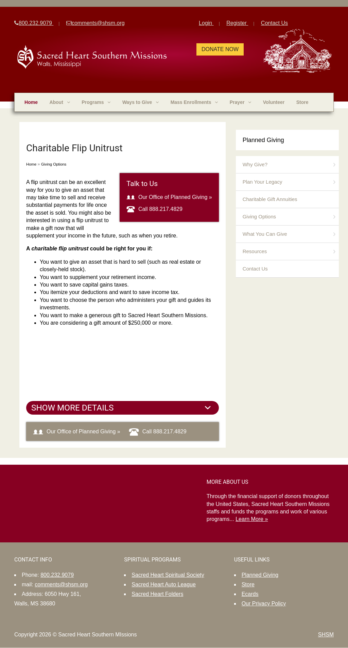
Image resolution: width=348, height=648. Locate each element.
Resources (255, 251)
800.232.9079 (33, 23)
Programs (96, 102)
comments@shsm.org (95, 23)
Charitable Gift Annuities (270, 199)
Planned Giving (263, 140)
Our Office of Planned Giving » (169, 197)
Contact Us (274, 23)
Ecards (250, 594)
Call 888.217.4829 (154, 209)
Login (206, 23)
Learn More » (252, 519)
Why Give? (255, 164)
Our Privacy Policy (264, 603)
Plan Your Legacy (262, 182)
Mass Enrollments (194, 102)
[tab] (122, 408)
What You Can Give (265, 234)
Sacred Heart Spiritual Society (168, 575)
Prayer (240, 102)
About (59, 102)
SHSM (326, 634)
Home (31, 102)
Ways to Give (140, 102)
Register (237, 23)
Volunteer (274, 102)
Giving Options (53, 164)
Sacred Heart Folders (157, 594)
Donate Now (220, 49)
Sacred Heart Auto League (164, 584)
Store (302, 102)
